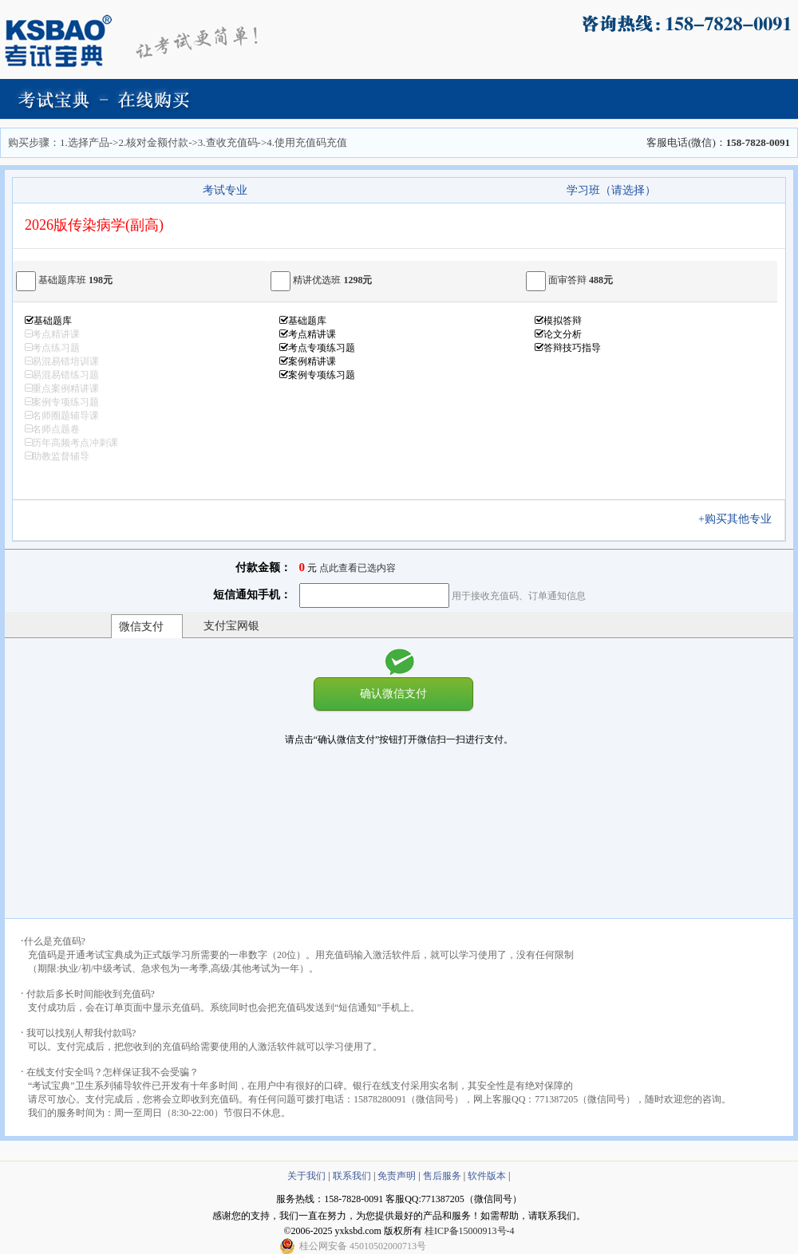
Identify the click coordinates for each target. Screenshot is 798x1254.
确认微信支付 (393, 693)
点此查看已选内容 (357, 568)
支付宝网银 (231, 626)
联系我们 (352, 1175)
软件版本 (487, 1175)
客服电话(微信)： (718, 142)
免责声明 (396, 1175)
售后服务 (442, 1175)
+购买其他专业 (740, 519)
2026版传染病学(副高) (94, 225)
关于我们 (306, 1175)
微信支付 (141, 627)
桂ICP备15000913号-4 (470, 1230)
